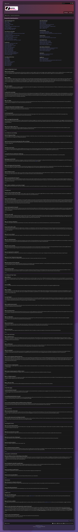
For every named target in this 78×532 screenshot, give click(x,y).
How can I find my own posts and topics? (46, 44)
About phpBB (7, 496)
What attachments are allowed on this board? (46, 54)
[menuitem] (70, 13)
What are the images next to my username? (11, 37)
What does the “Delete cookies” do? (10, 29)
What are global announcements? (10, 61)
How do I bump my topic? (8, 54)
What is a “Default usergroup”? (44, 27)
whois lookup (7, 508)
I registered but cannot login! (9, 24)
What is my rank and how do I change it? (11, 39)
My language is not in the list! (9, 36)
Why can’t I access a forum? (9, 49)
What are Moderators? (43, 22)
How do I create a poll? (8, 46)
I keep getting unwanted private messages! (46, 32)
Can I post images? (7, 60)
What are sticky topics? (8, 63)
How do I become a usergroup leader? (45, 25)
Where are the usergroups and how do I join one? (47, 24)
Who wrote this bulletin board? (44, 58)
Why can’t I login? (7, 25)
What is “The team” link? (43, 28)
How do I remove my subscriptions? (45, 50)
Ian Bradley (41, 525)
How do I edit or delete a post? (9, 44)
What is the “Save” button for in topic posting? (11, 52)
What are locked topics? (8, 64)
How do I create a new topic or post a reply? (11, 43)
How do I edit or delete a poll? (9, 48)
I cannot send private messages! (44, 31)
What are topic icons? (8, 65)
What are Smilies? (7, 59)
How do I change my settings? (9, 32)
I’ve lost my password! (8, 27)
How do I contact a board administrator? (46, 61)
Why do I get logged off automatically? (10, 28)
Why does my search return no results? (45, 41)
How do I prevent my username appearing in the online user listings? (15, 33)
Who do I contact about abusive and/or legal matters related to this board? (50, 60)
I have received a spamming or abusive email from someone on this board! (50, 33)
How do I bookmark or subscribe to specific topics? (47, 48)
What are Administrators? (43, 21)
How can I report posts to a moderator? (10, 51)
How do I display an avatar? (9, 38)
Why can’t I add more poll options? (10, 47)
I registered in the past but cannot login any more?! (12, 26)
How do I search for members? (44, 43)
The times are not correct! (8, 34)
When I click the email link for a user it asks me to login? (13, 40)
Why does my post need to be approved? (11, 53)
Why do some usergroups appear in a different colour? (48, 26)
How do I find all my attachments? (45, 55)
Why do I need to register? (8, 21)
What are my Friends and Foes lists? (45, 36)
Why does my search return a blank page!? (46, 42)
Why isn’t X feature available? (44, 59)
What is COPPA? (7, 22)
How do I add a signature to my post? (10, 45)
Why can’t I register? (8, 23)
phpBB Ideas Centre (48, 502)
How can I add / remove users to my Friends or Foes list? (48, 37)
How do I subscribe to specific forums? (45, 49)
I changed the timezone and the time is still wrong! (12, 35)
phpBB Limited (31, 495)
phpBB (36, 161)
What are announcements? (9, 62)
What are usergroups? (43, 23)
